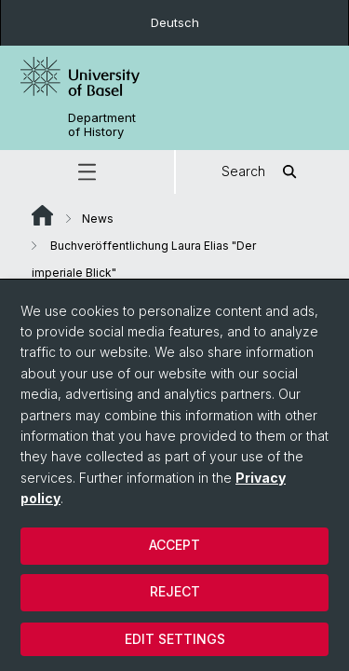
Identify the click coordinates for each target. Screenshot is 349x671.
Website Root (42, 215)
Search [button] (261, 172)
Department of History (102, 125)
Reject (175, 591)
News (98, 219)
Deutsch (175, 22)
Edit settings (175, 639)
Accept (174, 545)
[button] (87, 172)
